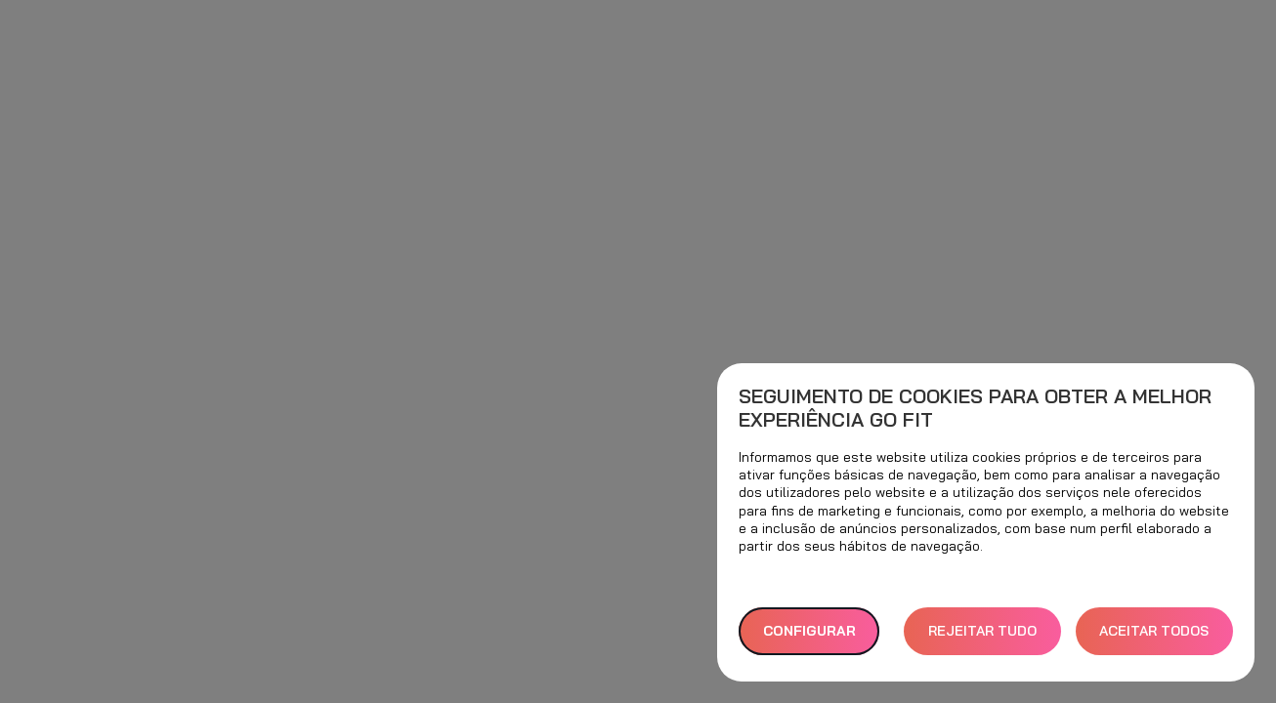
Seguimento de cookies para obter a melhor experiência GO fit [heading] (975, 408)
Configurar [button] (809, 631)
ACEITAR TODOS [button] (1154, 631)
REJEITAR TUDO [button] (982, 631)
